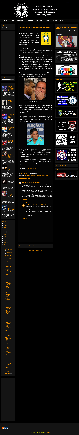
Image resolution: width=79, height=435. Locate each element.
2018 (5, 236)
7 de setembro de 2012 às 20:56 (33, 182)
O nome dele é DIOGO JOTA (11, 141)
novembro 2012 (8, 252)
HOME (5, 20)
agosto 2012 (7, 369)
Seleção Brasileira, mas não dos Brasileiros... (8, 327)
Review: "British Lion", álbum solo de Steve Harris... (8, 289)
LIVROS (47, 20)
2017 (5, 238)
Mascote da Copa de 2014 (7, 358)
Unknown (24, 182)
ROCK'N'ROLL (20, 20)
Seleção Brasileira (44, 175)
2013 (5, 246)
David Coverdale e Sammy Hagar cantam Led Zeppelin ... (8, 340)
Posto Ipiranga (8, 318)
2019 (5, 234)
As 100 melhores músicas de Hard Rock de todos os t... (8, 264)
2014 (5, 244)
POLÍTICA (54, 20)
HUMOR (61, 20)
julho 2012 (7, 371)
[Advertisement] (8, 52)
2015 (5, 242)
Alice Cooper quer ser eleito (7, 295)
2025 (5, 223)
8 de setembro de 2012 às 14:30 (39, 204)
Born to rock (10, 180)
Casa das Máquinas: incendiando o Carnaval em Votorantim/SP (11, 88)
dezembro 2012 (8, 249)
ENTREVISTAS (39, 20)
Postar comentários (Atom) (37, 250)
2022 (5, 229)
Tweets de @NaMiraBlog (61, 165)
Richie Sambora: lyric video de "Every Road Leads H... (8, 313)
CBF (25, 175)
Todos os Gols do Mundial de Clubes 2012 (11, 128)
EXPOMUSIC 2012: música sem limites (8, 271)
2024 (5, 225)
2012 (5, 248)
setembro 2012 (8, 258)
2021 (5, 231)
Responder (24, 199)
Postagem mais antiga (46, 245)
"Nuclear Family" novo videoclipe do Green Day (8, 301)
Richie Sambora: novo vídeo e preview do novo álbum (8, 333)
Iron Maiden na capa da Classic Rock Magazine (8, 306)
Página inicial (36, 245)
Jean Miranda (28, 204)
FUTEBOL (12, 20)
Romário (38, 175)
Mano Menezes (33, 175)
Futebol (27, 175)
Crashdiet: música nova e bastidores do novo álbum (8, 347)
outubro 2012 (8, 255)
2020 (5, 232)
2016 (5, 240)
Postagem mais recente (24, 245)
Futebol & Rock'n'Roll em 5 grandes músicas (11, 167)
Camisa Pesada (31, 168)
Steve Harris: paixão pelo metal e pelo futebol (11, 193)
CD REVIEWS (30, 20)
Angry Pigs (7, 367)
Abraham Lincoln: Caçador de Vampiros (8, 321)
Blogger (48, 432)
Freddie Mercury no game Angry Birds (8, 353)
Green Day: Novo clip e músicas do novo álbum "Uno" (8, 363)
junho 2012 (7, 373)
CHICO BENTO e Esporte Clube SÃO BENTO (11, 207)
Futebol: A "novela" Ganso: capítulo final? (7, 277)
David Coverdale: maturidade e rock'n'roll (8, 283)
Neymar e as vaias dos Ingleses (35, 170)
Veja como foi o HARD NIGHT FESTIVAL (11, 116)
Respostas (26, 202)
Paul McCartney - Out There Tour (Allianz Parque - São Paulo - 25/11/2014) (8, 154)
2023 (5, 227)
